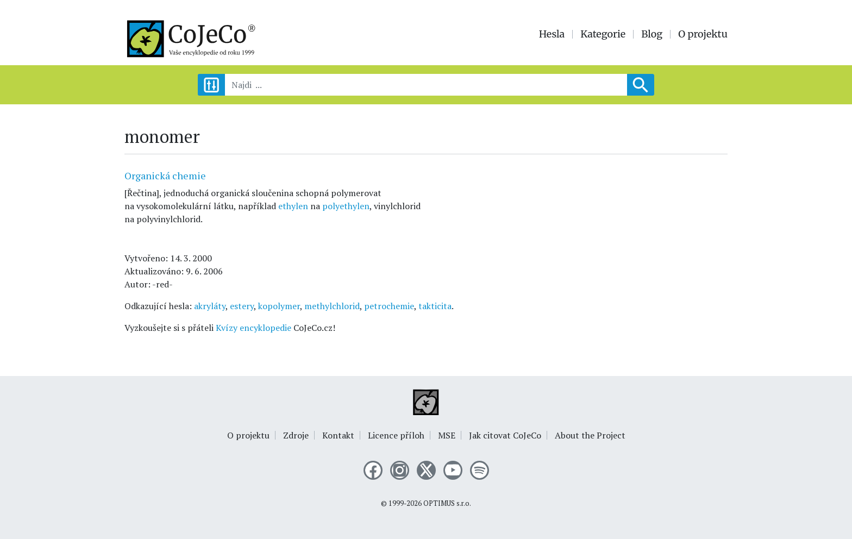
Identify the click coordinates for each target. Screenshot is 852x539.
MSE (446, 435)
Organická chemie (165, 175)
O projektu (703, 34)
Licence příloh (396, 435)
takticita (435, 306)
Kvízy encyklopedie (253, 328)
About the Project (590, 435)
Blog (651, 34)
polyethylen (345, 206)
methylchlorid (332, 306)
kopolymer (279, 306)
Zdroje (296, 435)
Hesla (552, 34)
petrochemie (389, 306)
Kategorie (602, 34)
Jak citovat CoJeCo (505, 435)
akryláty (209, 306)
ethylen (293, 206)
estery (242, 306)
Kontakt (338, 435)
